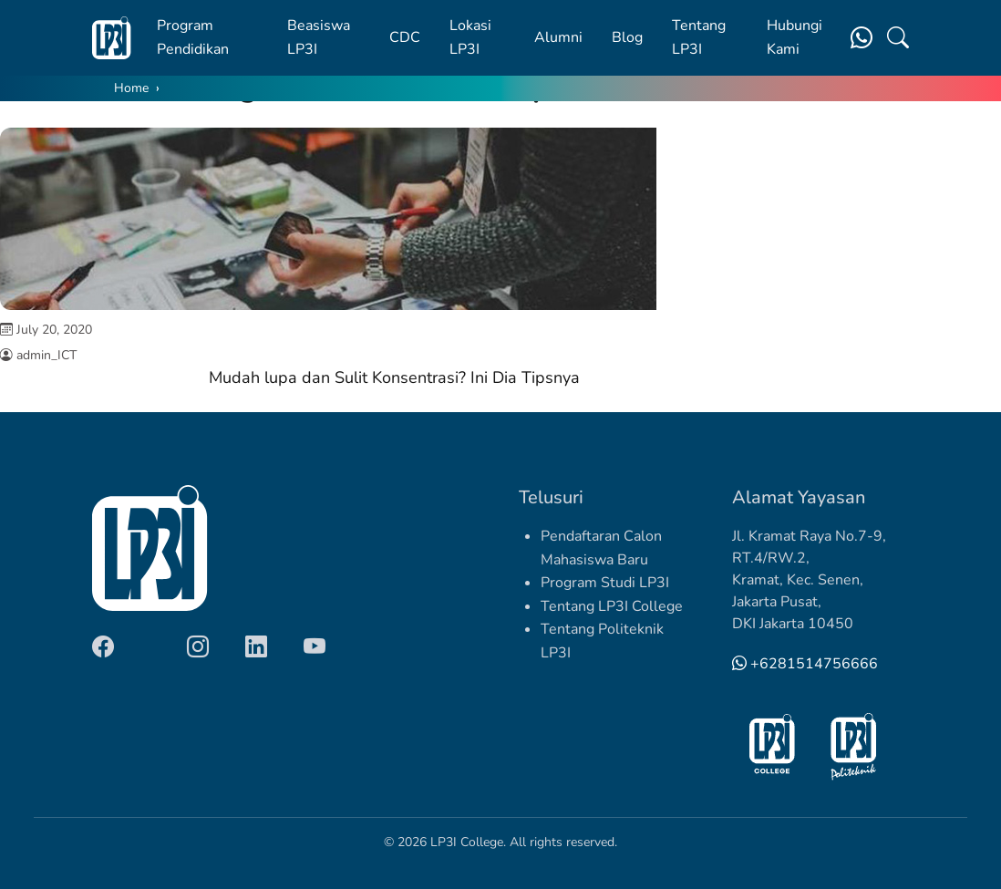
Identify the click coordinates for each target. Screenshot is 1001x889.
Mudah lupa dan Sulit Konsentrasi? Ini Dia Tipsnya (394, 377)
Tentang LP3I (699, 37)
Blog (627, 37)
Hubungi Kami (794, 37)
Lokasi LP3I (470, 37)
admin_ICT (46, 355)
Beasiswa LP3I (318, 37)
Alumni (558, 37)
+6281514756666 (805, 664)
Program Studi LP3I (605, 583)
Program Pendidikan (193, 37)
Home (131, 88)
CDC (404, 37)
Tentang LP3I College (612, 606)
